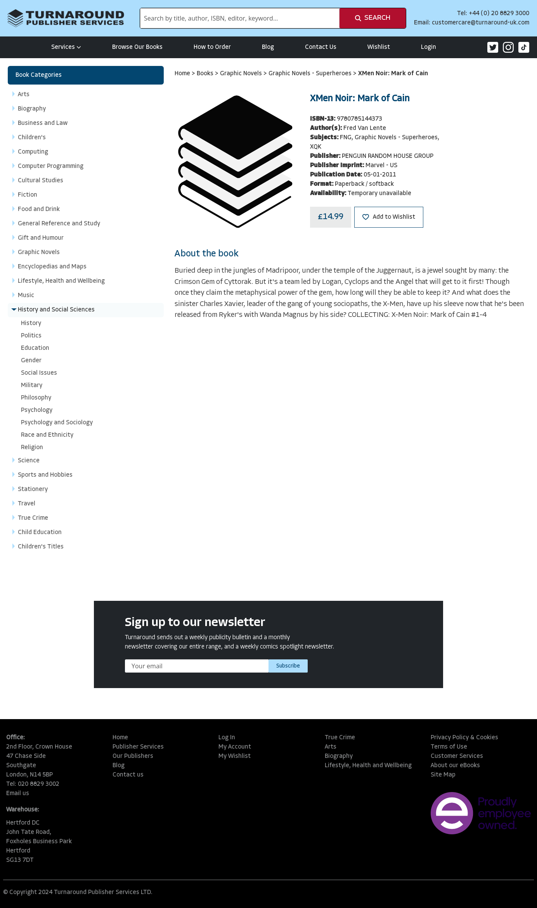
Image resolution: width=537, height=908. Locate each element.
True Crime (340, 738)
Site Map (443, 775)
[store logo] (66, 18)
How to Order (212, 47)
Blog (268, 47)
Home (183, 74)
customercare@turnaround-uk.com (480, 23)
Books (206, 74)
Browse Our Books (137, 47)
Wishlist (378, 47)
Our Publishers (133, 756)
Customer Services (457, 756)
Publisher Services (138, 747)
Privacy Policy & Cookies (464, 738)
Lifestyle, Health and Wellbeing (368, 766)
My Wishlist (234, 756)
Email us (17, 793)
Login (428, 47)
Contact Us (320, 47)
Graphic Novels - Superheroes (310, 74)
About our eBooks (455, 766)
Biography (339, 756)
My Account (234, 747)
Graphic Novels (241, 74)
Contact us (128, 775)
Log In (226, 738)
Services (66, 47)
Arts (330, 747)
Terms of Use (449, 747)
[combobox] (240, 18)
